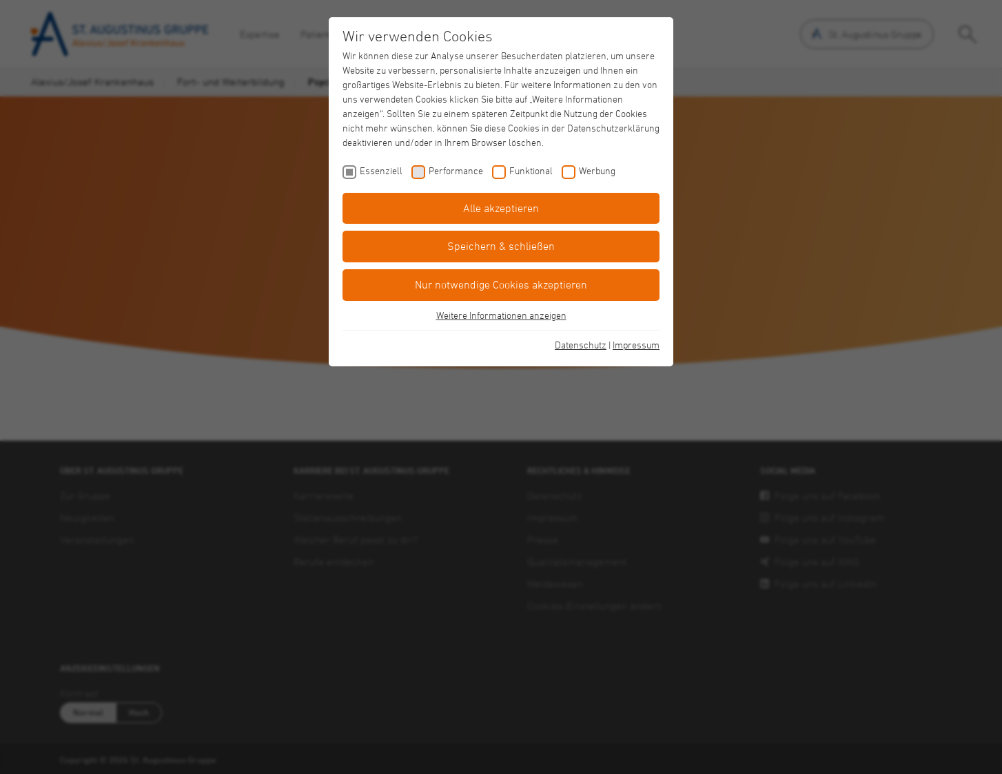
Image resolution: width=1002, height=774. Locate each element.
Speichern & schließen (501, 246)
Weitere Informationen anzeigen (501, 315)
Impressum (636, 345)
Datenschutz (580, 345)
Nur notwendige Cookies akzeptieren (501, 284)
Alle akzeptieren (501, 208)
